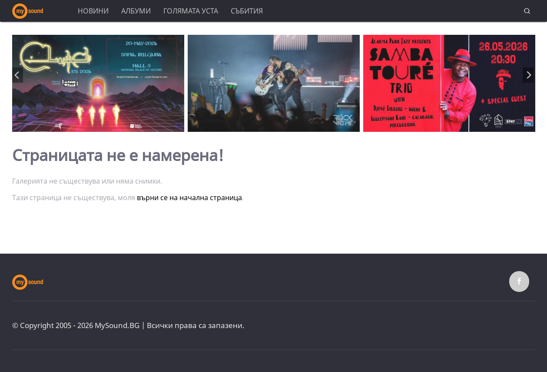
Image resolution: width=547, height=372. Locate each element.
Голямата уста (190, 11)
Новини (93, 11)
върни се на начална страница (189, 197)
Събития (247, 11)
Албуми (136, 11)
